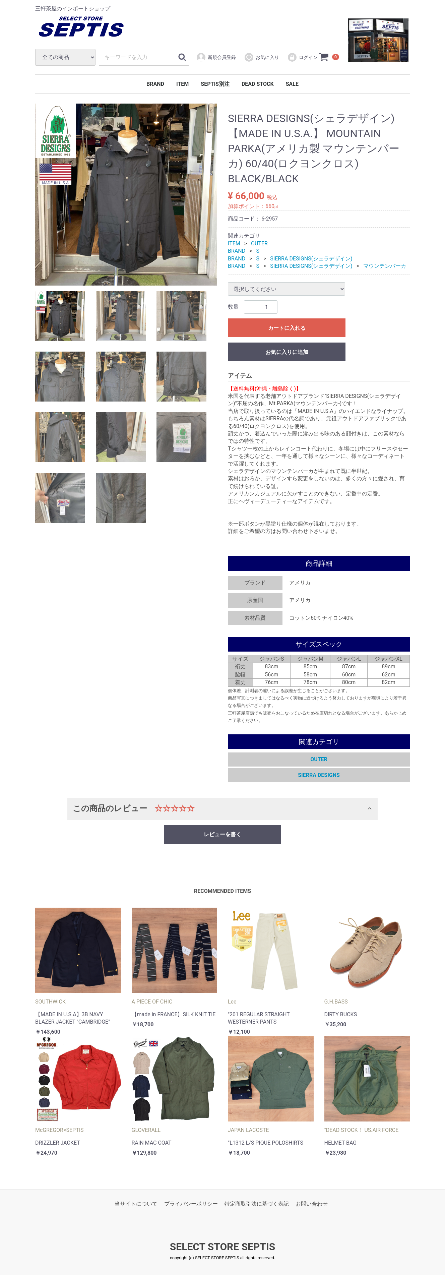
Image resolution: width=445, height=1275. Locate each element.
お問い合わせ (312, 1204)
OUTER (259, 243)
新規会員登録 (216, 57)
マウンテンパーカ (384, 266)
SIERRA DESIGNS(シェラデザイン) (311, 258)
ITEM (182, 84)
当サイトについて (136, 1204)
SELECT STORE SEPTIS (222, 1247)
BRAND (155, 84)
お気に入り (261, 57)
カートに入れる (287, 328)
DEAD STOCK (258, 84)
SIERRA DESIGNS (319, 775)
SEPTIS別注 (215, 84)
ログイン (302, 57)
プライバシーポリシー (191, 1204)
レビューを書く (222, 834)
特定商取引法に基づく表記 (257, 1204)
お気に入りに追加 (286, 352)
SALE (292, 84)
